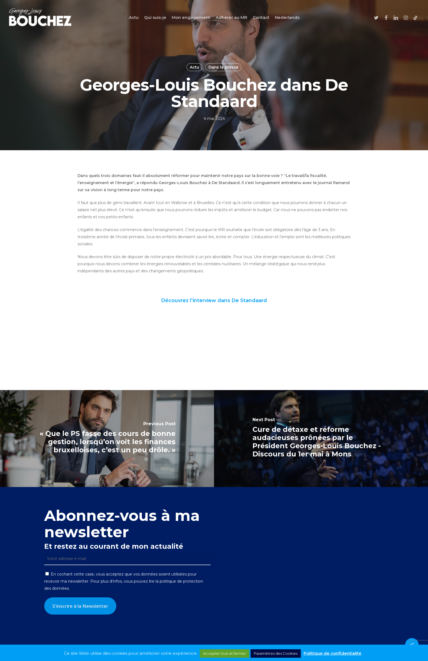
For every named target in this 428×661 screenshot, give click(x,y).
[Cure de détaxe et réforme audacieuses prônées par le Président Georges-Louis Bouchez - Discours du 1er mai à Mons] (321, 438)
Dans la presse (223, 67)
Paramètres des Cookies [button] (276, 653)
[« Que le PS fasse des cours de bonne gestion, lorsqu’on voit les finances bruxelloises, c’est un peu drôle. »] (107, 438)
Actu (194, 67)
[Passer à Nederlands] (287, 17)
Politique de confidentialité (332, 653)
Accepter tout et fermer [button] (224, 653)
